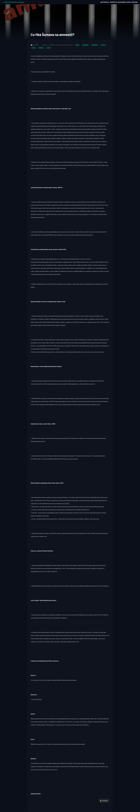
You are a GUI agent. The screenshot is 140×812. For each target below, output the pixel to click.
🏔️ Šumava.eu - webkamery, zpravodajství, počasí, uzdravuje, (119, 2)
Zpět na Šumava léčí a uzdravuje (13, 2)
